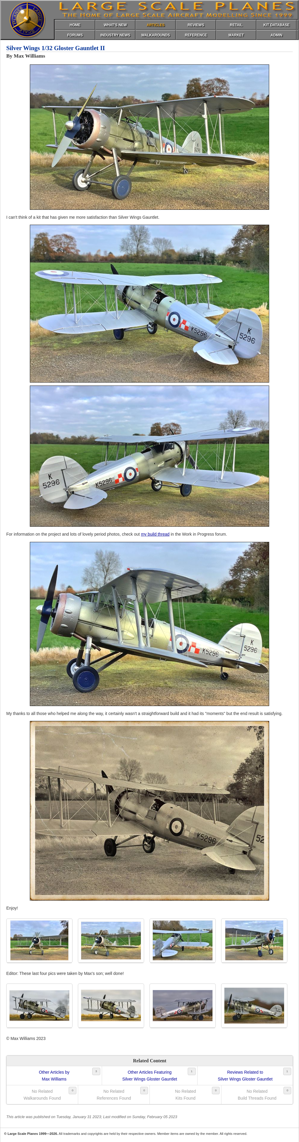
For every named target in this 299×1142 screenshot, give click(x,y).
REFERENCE (196, 35)
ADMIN (276, 35)
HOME (75, 25)
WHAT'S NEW (115, 25)
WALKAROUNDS (155, 35)
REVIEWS (196, 25)
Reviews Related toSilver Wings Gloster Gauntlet (245, 1075)
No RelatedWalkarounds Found (42, 1094)
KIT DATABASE (276, 25)
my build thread (155, 534)
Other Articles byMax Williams (54, 1075)
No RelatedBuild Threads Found (257, 1094)
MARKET (236, 35)
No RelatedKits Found (185, 1094)
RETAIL (236, 25)
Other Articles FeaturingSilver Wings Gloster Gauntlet (149, 1075)
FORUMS (75, 35)
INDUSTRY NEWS (115, 35)
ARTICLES (156, 25)
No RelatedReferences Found (114, 1094)
